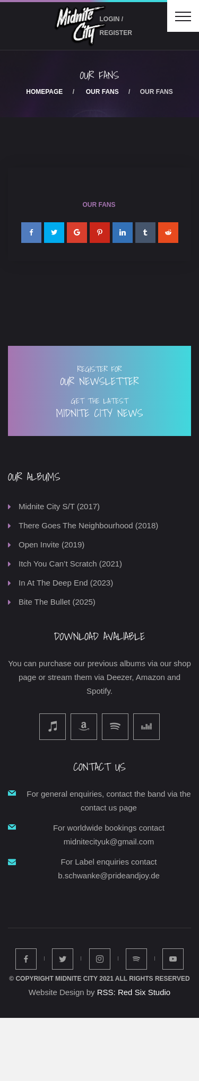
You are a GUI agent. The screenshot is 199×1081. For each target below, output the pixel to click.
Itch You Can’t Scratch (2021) (70, 563)
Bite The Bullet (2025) (57, 601)
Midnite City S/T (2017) (59, 506)
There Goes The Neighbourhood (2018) (88, 525)
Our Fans (102, 91)
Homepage (44, 91)
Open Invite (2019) (51, 544)
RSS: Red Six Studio (133, 992)
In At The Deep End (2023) (66, 582)
